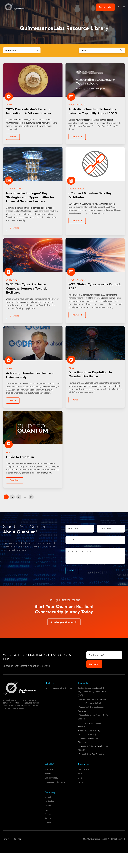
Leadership (49, 801)
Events (80, 782)
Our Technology (51, 777)
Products (83, 683)
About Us (48, 797)
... (25, 496)
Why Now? (49, 769)
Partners (48, 814)
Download (77, 136)
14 (31, 496)
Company (50, 792)
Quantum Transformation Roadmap (58, 688)
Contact (48, 822)
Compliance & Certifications (56, 782)
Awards (48, 773)
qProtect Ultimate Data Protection (91, 754)
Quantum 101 (83, 769)
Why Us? (50, 764)
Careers (48, 805)
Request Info (105, 7)
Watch (13, 136)
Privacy (6, 839)
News (47, 809)
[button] (118, 7)
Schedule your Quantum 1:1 (64, 622)
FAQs (80, 773)
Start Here (50, 683)
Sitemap (17, 839)
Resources (84, 764)
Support (48, 818)
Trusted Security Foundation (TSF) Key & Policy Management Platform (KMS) (92, 692)
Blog (80, 777)
